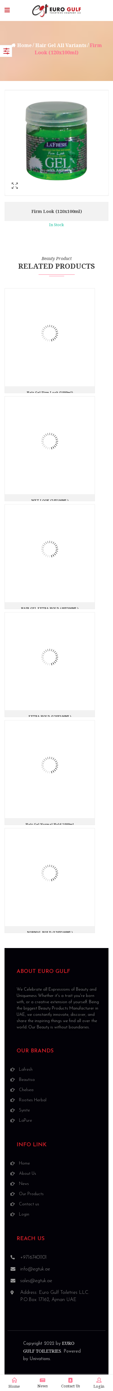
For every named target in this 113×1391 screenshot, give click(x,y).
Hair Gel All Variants (60, 45)
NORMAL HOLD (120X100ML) (50, 932)
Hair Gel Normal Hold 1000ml (50, 824)
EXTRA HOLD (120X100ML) (50, 716)
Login (98, 1383)
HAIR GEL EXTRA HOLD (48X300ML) (49, 608)
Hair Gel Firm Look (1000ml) (50, 392)
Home (24, 45)
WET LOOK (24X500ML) (49, 500)
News (42, 1383)
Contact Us (70, 1383)
